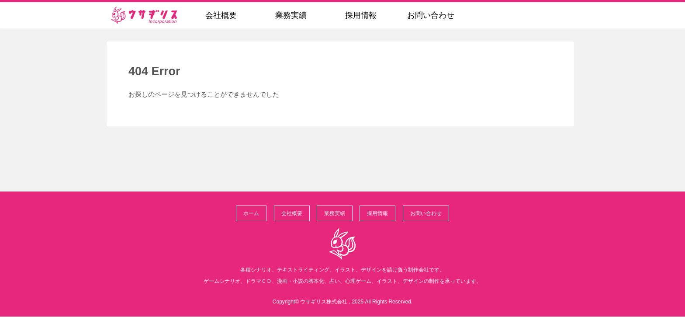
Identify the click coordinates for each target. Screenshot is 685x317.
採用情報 (377, 213)
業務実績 (334, 213)
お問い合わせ (426, 213)
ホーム (251, 213)
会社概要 (291, 213)
